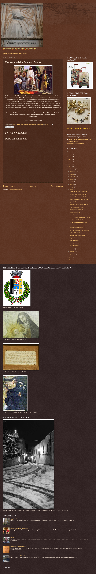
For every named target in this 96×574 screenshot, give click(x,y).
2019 (70, 154)
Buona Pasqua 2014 (75, 212)
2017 (70, 159)
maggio (72, 187)
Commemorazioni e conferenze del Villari (80, 217)
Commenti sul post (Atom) (15, 189)
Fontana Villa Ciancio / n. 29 (77, 235)
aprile (71, 189)
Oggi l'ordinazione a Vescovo (77, 238)
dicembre (72, 169)
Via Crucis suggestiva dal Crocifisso (79, 230)
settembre (73, 176)
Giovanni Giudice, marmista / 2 (78, 194)
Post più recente (9, 186)
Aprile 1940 (73, 202)
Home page (33, 186)
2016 (70, 161)
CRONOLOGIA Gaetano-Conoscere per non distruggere (80, 140)
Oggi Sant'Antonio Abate (16, 519)
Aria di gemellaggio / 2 (75, 245)
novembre (73, 171)
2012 (70, 260)
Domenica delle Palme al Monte (78, 222)
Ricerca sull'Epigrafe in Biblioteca (19, 528)
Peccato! (12, 537)
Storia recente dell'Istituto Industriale (20, 556)
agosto (72, 179)
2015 (70, 164)
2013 (70, 257)
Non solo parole (74, 214)
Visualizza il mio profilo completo (75, 143)
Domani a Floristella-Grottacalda (78, 191)
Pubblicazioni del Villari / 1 (77, 227)
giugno (72, 184)
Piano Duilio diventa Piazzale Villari (79, 199)
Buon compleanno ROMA (76, 207)
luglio (71, 181)
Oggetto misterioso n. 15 (76, 209)
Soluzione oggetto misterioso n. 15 (79, 204)
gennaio (72, 254)
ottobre (72, 174)
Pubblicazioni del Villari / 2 (77, 225)
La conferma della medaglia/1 (18, 546)
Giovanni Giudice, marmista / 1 (78, 196)
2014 (70, 167)
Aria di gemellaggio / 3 (75, 243)
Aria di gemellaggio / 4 (75, 240)
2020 (70, 151)
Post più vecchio (57, 186)
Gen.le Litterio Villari (75, 232)
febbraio (72, 251)
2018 (70, 156)
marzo (72, 249)
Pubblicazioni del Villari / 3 (77, 220)
